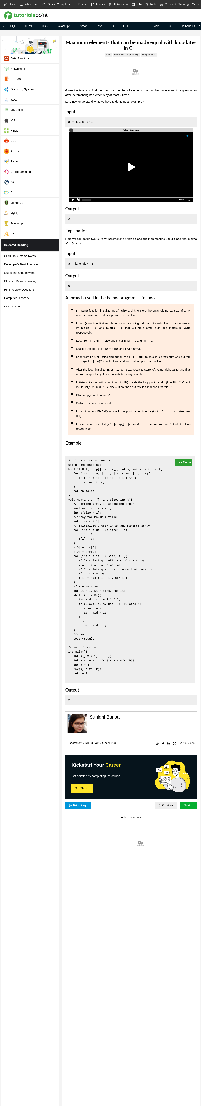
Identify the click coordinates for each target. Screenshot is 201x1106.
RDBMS (12, 79)
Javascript (63, 26)
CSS (45, 26)
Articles (98, 4)
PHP (140, 26)
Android (12, 151)
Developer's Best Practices (21, 264)
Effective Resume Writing (20, 281)
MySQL (12, 213)
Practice (80, 4)
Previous (166, 805)
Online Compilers (56, 4)
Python (83, 26)
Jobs (137, 4)
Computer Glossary (16, 298)
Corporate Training (174, 4)
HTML (29, 26)
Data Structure (16, 58)
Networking (14, 69)
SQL (13, 26)
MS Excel (13, 110)
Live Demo (183, 462)
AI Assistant (118, 4)
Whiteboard (29, 4)
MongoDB (13, 203)
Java (99, 26)
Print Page (78, 805)
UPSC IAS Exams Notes (20, 256)
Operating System (19, 89)
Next (188, 805)
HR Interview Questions (19, 289)
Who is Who (12, 306)
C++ (125, 26)
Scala (156, 26)
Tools (151, 4)
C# (170, 26)
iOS (9, 120)
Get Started (82, 788)
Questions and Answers (19, 272)
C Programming (17, 172)
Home (10, 4)
